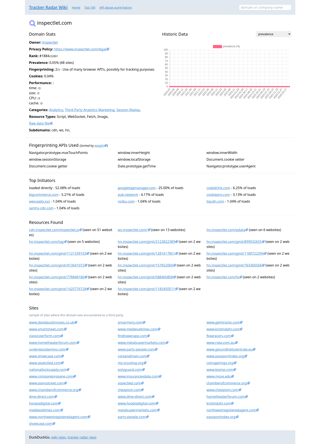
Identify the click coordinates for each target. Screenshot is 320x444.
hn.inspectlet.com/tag (46, 241)
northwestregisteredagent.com (231, 410)
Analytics (56, 110)
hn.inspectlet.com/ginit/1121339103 (57, 253)
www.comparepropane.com (51, 376)
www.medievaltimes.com (137, 329)
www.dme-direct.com (135, 396)
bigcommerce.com (44, 194)
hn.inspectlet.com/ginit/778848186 (56, 277)
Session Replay (128, 110)
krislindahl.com (219, 403)
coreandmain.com (132, 356)
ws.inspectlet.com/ (132, 229)
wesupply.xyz (39, 201)
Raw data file (39, 123)
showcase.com (40, 423)
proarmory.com (130, 322)
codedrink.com (218, 188)
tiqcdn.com (215, 201)
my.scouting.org (131, 363)
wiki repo (58, 437)
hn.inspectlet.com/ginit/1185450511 (146, 289)
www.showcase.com (45, 356)
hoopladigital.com (43, 403)
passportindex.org (221, 416)
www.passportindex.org (225, 356)
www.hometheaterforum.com (52, 342)
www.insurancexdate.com (138, 376)
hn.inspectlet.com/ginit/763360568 (234, 265)
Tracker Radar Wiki (48, 7)
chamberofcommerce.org (227, 383)
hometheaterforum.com (226, 396)
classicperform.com (44, 336)
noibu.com (126, 201)
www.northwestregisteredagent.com (58, 416)
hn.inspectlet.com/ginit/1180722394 (235, 253)
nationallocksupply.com (48, 369)
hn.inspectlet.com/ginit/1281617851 (146, 253)
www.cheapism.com (222, 389)
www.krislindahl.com (223, 329)
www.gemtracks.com (223, 322)
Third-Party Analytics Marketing (90, 110)
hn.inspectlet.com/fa (223, 277)
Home (76, 7)
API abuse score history (115, 7)
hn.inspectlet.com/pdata (226, 229)
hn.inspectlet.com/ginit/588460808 (145, 277)
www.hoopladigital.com (136, 403)
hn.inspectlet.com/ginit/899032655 (234, 241)
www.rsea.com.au (221, 342)
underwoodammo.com (47, 349)
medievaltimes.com (44, 410)
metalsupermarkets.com (137, 410)
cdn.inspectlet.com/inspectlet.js (54, 229)
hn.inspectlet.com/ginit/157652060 (145, 265)
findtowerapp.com (132, 336)
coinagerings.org (220, 363)
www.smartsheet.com (46, 329)
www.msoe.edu (219, 376)
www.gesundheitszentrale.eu (230, 349)
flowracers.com (219, 336)
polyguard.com (130, 369)
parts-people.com (132, 416)
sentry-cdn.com (41, 208)
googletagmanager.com (137, 188)
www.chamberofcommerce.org (53, 389)
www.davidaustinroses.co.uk (51, 322)
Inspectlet (50, 42)
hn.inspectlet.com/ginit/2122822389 (146, 241)
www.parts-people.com (136, 349)
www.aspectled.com (45, 363)
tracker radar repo (82, 437)
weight (99, 146)
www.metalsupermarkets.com (141, 342)
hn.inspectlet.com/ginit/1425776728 (57, 289)
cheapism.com (129, 389)
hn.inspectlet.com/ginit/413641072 (56, 265)
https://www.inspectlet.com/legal (80, 49)
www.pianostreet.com (46, 383)
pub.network (128, 194)
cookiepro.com (218, 194)
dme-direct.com (41, 396)
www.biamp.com (220, 369)
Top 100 (89, 7)
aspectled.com (129, 383)
